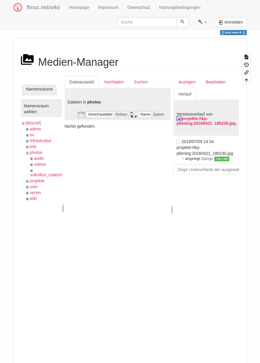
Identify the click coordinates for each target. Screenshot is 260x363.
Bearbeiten (216, 82)
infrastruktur (41, 140)
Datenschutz (138, 7)
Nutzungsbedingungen (179, 7)
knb (33, 146)
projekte (37, 180)
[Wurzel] (33, 123)
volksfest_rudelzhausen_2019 (57, 175)
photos (36, 152)
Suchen (141, 82)
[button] (202, 22)
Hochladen (114, 82)
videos (40, 164)
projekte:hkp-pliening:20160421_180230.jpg (206, 120)
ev (32, 134)
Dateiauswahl (81, 82)
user (34, 186)
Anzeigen (186, 82)
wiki (33, 198)
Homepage (79, 7)
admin (35, 129)
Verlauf (184, 94)
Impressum (108, 7)
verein (35, 192)
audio (39, 158)
